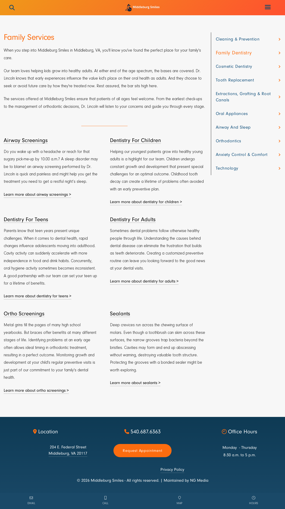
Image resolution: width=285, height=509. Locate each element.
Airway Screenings (26, 140)
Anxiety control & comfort (242, 154)
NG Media (199, 480)
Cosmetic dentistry (234, 66)
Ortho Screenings (24, 313)
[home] (142, 8)
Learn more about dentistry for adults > (144, 281)
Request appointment (142, 450)
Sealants (120, 313)
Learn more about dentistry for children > (146, 201)
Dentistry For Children (135, 140)
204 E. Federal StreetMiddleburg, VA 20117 (68, 450)
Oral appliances (232, 113)
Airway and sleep (233, 127)
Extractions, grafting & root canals (243, 96)
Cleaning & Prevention (238, 39)
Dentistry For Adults (133, 219)
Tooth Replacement (235, 80)
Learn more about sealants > (135, 382)
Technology (227, 168)
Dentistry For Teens (26, 219)
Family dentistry (234, 53)
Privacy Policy (172, 469)
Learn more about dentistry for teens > (37, 296)
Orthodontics (228, 140)
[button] (268, 7)
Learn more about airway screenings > (37, 194)
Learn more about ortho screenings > (36, 390)
